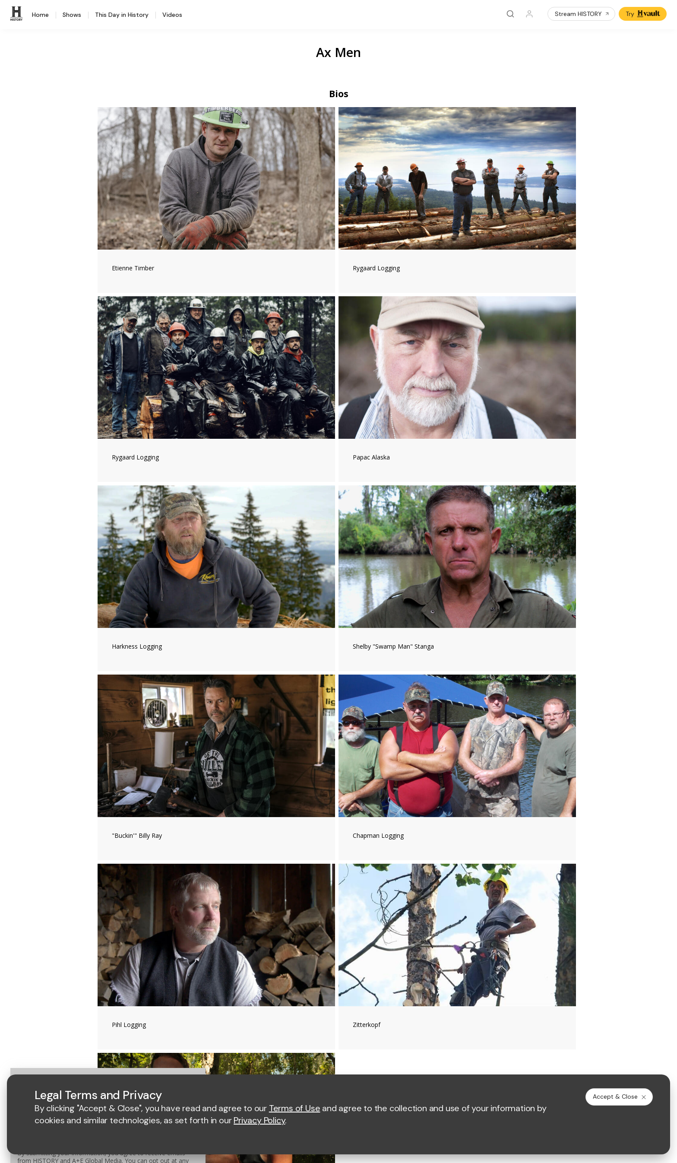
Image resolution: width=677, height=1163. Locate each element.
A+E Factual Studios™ (246, 968)
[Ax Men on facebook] (466, 729)
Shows (72, 15)
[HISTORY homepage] (98, 895)
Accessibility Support (381, 968)
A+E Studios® (235, 982)
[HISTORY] (17, 13)
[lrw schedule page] (385, 914)
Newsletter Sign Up (107, 994)
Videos (172, 15)
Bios (338, 94)
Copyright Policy (331, 1062)
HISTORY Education (108, 926)
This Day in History (122, 15)
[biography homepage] (265, 914)
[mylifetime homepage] (286, 888)
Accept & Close (620, 1096)
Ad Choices (426, 1062)
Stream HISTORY (582, 14)
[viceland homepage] (428, 888)
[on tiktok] (176, 1039)
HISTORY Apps (101, 949)
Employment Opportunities (389, 954)
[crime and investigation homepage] (342, 914)
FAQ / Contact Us (104, 1016)
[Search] (510, 14)
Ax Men (338, 52)
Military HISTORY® (106, 982)
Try (643, 14)
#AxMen (216, 734)
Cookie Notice (382, 1062)
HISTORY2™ (97, 960)
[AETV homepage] (231, 888)
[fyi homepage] (380, 888)
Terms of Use (235, 1062)
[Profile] (529, 14)
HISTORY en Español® (112, 971)
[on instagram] (154, 1039)
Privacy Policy (281, 1062)
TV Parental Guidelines (384, 982)
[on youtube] (131, 1039)
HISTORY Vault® (103, 937)
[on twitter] (108, 1039)
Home (40, 15)
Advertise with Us (240, 954)
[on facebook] (85, 1038)
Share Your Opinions (109, 1005)
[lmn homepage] (340, 888)
